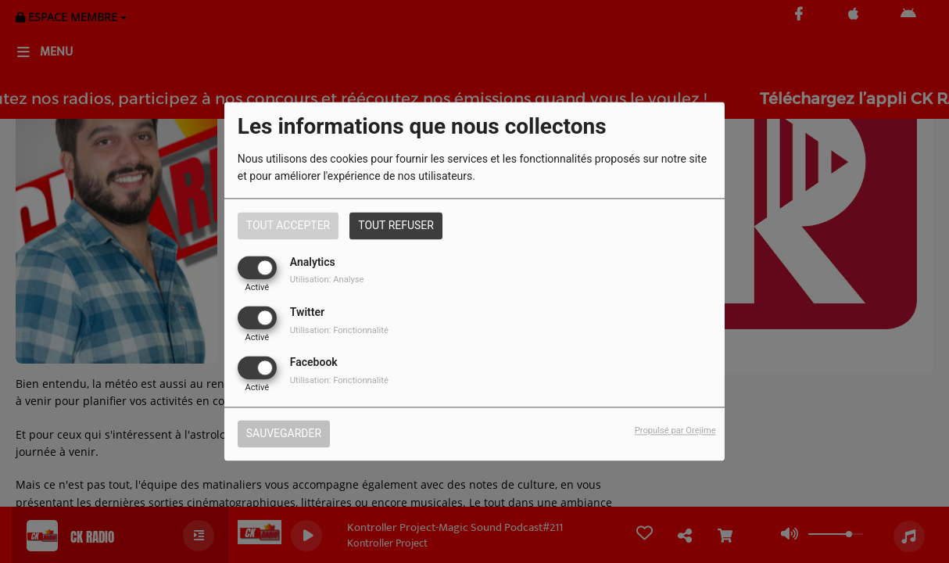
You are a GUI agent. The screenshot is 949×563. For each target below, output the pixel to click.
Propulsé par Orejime (675, 431)
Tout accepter (288, 225)
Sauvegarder (283, 434)
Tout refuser (396, 225)
